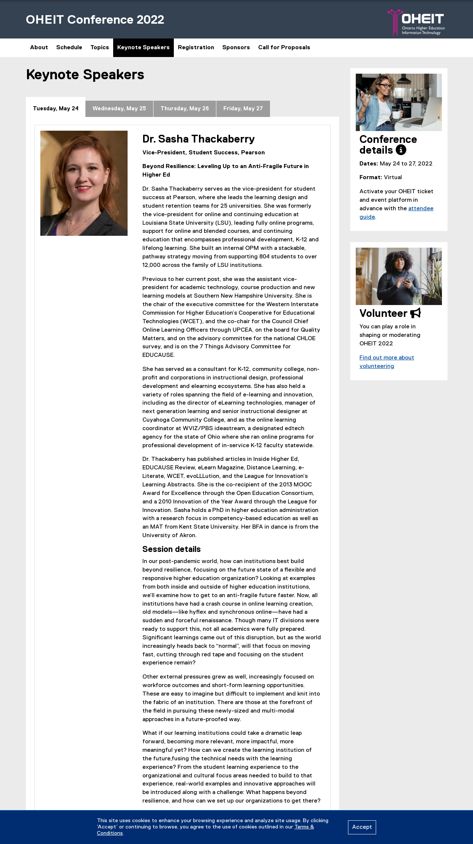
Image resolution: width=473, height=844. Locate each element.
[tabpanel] (182, 470)
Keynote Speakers (143, 48)
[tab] (55, 107)
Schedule (69, 48)
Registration (196, 48)
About (39, 48)
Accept (362, 827)
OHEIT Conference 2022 (95, 20)
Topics (99, 48)
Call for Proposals (284, 48)
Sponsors (236, 48)
